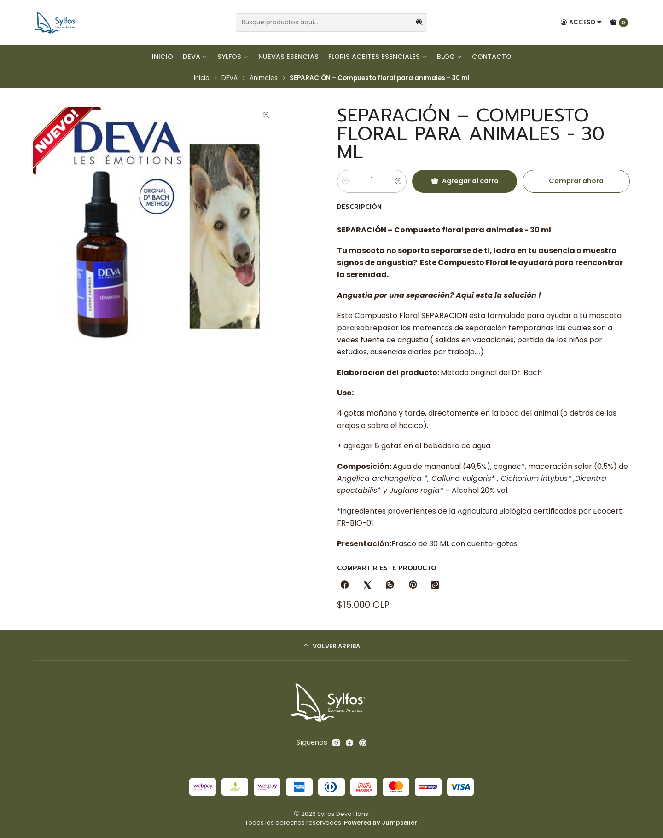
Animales (264, 78)
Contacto (492, 56)
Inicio (162, 56)
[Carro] (619, 22)
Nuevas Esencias (288, 56)
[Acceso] (581, 22)
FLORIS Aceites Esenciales (377, 56)
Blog (449, 56)
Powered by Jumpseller (380, 822)
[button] (331, 646)
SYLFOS (233, 56)
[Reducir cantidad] (345, 181)
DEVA (195, 56)
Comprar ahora (576, 180)
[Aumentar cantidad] (398, 181)
